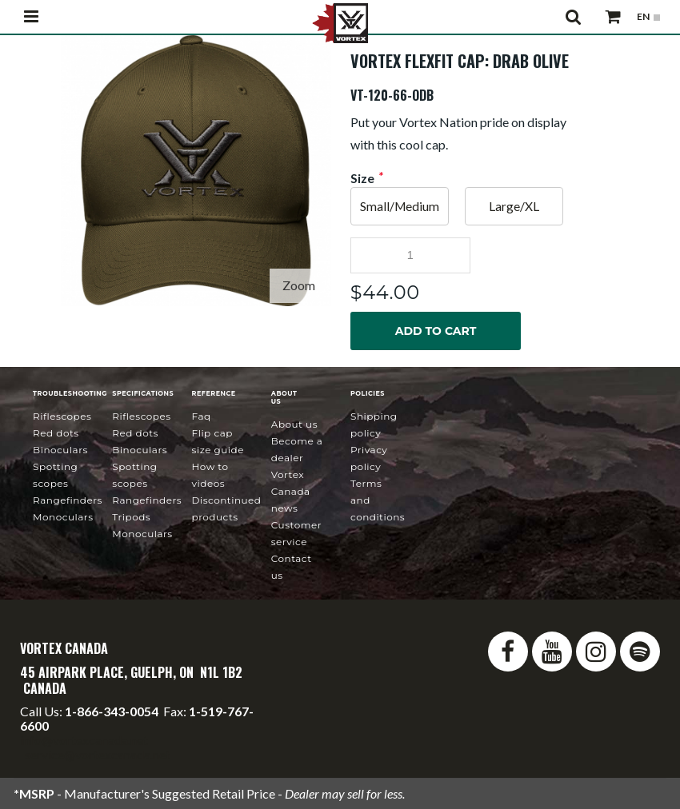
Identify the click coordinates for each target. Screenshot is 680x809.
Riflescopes (62, 416)
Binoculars (60, 450)
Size (362, 178)
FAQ (201, 416)
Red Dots (56, 433)
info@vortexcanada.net (84, 739)
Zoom (298, 285)
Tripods (131, 517)
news (290, 491)
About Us (294, 424)
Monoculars (63, 517)
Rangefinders (67, 500)
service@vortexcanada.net (97, 754)
